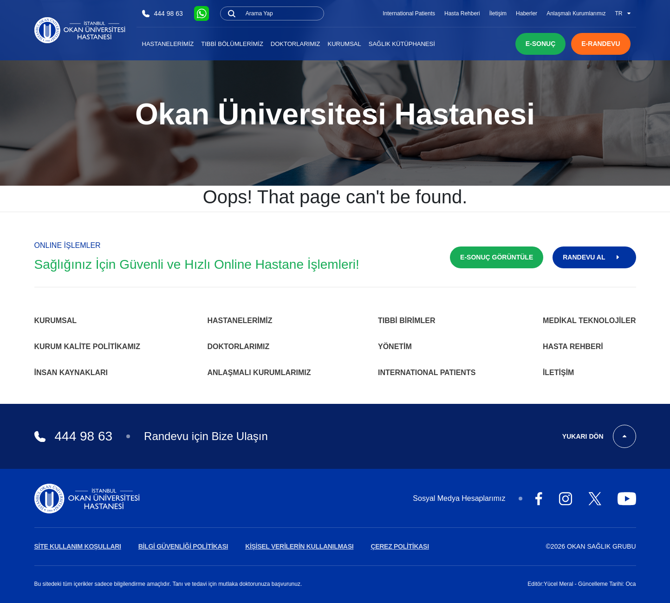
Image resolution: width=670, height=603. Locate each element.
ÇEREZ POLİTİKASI (400, 546)
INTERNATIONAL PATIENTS (426, 372)
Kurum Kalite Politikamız (87, 346)
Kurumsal (344, 43)
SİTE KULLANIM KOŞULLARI (77, 546)
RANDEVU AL (594, 257)
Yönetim (395, 346)
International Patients (409, 13)
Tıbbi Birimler (407, 320)
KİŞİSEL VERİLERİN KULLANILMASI (299, 546)
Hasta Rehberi (462, 13)
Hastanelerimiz (168, 43)
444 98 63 (162, 14)
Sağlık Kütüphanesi (402, 43)
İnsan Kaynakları (71, 372)
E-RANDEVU (600, 43)
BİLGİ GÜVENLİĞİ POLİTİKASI (183, 546)
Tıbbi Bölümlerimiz (232, 43)
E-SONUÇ (541, 43)
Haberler (526, 13)
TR (623, 13)
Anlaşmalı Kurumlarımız (575, 13)
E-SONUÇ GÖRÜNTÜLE (496, 257)
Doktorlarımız (295, 43)
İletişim (498, 13)
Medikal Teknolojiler (589, 320)
